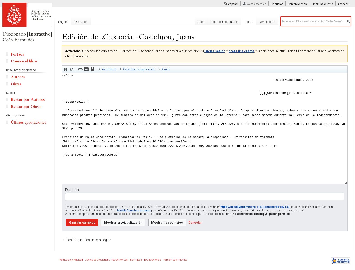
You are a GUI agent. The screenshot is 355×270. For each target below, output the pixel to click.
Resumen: (72, 190)
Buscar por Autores (28, 100)
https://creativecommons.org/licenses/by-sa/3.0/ (255, 206)
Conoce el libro (24, 61)
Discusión (277, 4)
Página (63, 22)
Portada (17, 54)
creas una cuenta (241, 51)
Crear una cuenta (322, 4)
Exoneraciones (152, 259)
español (233, 4)
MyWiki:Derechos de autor (134, 210)
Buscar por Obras (26, 107)
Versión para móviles (175, 259)
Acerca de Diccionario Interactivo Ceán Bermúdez (113, 259)
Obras (16, 84)
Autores (18, 77)
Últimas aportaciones (28, 122)
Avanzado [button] (109, 69)
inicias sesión (214, 51)
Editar (249, 22)
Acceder (343, 4)
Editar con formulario (224, 22)
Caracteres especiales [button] (139, 69)
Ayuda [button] (165, 69)
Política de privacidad (71, 259)
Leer (201, 22)
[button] (66, 69)
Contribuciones (297, 4)
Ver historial (267, 22)
